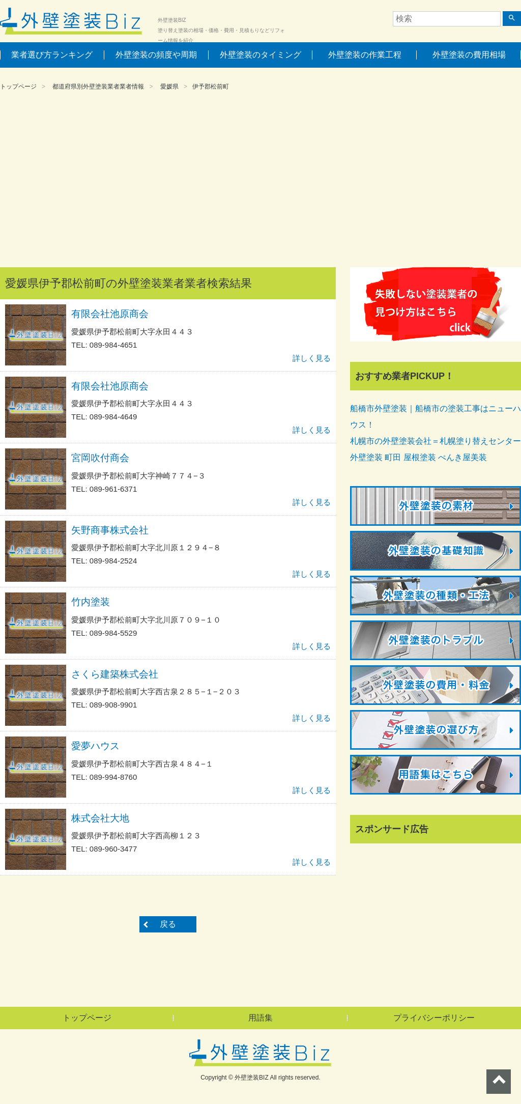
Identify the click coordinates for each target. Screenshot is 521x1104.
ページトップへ (498, 1081)
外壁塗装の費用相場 (469, 54)
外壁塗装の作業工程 (364, 54)
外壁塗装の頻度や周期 (156, 54)
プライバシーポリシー (434, 1017)
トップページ (18, 86)
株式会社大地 (100, 818)
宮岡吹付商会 (100, 457)
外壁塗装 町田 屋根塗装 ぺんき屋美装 (418, 457)
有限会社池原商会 (110, 313)
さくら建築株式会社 (114, 674)
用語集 (260, 1017)
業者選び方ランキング (52, 54)
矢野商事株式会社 (110, 530)
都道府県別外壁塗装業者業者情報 (98, 86)
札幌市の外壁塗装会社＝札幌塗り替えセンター (435, 441)
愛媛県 (169, 86)
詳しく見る (312, 358)
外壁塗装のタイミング (260, 54)
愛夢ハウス (95, 746)
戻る (168, 924)
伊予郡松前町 (210, 86)
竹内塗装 (90, 602)
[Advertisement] (260, 180)
